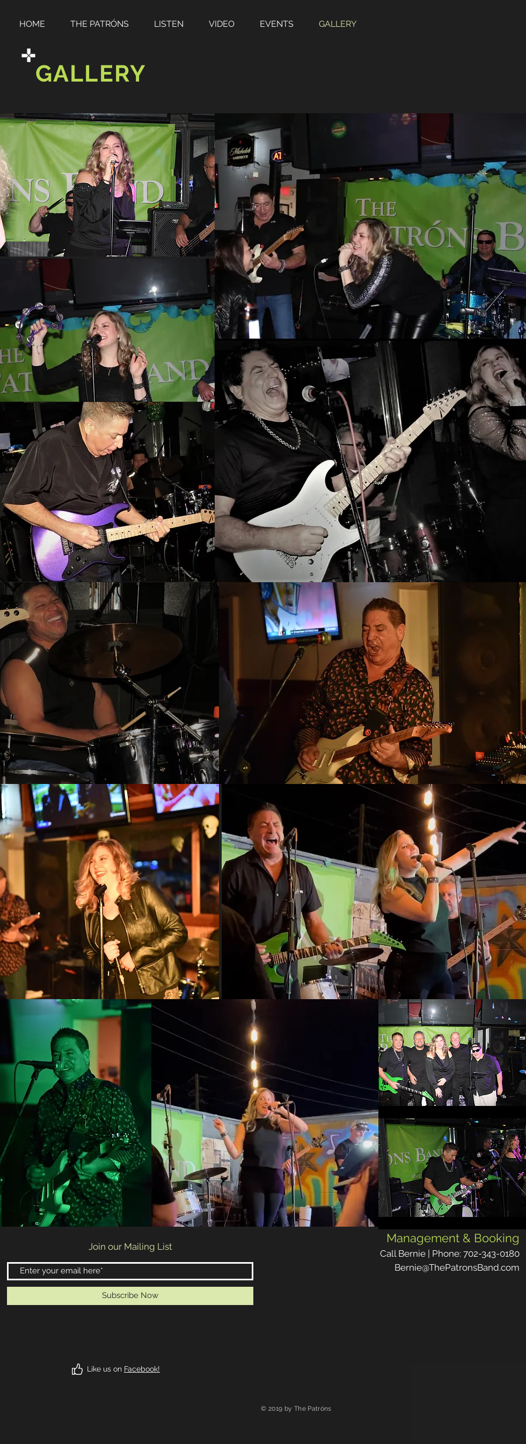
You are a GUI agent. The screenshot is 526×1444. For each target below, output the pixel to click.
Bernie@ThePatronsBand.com (457, 1267)
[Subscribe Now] (130, 1296)
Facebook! (142, 1369)
